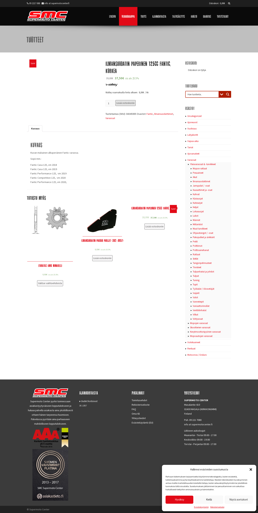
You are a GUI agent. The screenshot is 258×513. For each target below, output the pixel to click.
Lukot (195, 215)
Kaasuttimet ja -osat (202, 190)
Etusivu (112, 16)
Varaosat (110, 118)
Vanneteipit (198, 301)
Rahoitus (207, 16)
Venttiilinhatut (199, 310)
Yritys (143, 16)
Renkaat (191, 348)
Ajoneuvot (192, 122)
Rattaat (196, 254)
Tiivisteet (197, 267)
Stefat (195, 258)
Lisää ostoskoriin (125, 103)
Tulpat (196, 275)
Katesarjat (197, 202)
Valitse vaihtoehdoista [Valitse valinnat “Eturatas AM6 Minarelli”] (50, 283)
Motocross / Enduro (197, 354)
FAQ (134, 409)
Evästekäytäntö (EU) (142, 422)
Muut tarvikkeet (200, 228)
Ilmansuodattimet (163, 113)
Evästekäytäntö (201, 507)
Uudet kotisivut (89, 401)
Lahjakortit (192, 134)
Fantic (150, 113)
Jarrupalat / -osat (201, 185)
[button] (251, 469)
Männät (196, 220)
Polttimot (197, 245)
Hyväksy (179, 499)
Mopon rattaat (200, 168)
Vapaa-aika (193, 141)
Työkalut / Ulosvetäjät (203, 288)
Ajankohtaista (159, 16)
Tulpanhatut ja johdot (203, 271)
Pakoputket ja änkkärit (204, 237)
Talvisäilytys (178, 16)
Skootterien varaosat (200, 327)
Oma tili (136, 413)
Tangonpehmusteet (202, 263)
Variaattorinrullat (201, 306)
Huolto (194, 16)
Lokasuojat (198, 211)
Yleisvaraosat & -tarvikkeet (203, 164)
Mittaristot (198, 224)
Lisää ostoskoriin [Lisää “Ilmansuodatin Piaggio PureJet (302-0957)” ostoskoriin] (102, 258)
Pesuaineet (198, 172)
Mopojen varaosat (199, 323)
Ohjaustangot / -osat (203, 232)
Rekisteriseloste (217, 507)
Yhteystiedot (222, 16)
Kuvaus (35, 128)
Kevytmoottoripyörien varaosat (205, 331)
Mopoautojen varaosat (201, 336)
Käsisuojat (198, 198)
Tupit (195, 284)
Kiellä (209, 499)
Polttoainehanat (201, 250)
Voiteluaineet (193, 342)
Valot (195, 297)
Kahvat (196, 194)
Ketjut (195, 207)
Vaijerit (196, 293)
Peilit (195, 241)
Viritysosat (198, 318)
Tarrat (190, 147)
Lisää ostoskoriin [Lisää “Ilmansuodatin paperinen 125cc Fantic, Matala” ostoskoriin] (154, 226)
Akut (195, 177)
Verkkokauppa (128, 16)
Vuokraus (192, 128)
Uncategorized (194, 116)
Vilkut (195, 314)
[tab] (35, 128)
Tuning (196, 280)
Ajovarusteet (193, 153)
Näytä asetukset (238, 499)
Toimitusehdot (139, 400)
